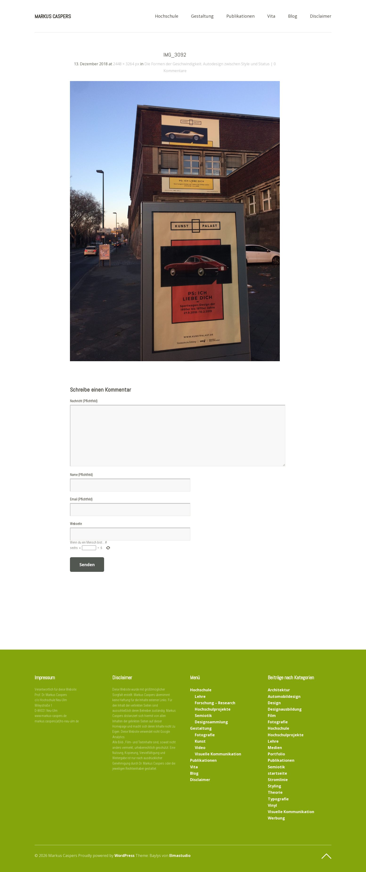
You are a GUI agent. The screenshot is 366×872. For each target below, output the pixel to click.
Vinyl (272, 805)
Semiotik (203, 715)
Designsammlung (211, 722)
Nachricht (84, 401)
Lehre (200, 696)
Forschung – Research (215, 702)
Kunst (200, 741)
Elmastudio (180, 855)
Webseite (76, 524)
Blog (292, 16)
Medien (275, 747)
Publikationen (240, 16)
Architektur (279, 689)
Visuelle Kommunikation (218, 754)
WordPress (124, 855)
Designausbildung (285, 709)
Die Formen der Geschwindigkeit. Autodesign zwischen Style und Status (207, 63)
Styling (274, 786)
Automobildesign (284, 696)
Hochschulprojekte (213, 709)
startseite (277, 773)
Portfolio (276, 754)
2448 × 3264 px (126, 63)
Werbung (276, 818)
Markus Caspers (53, 16)
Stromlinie (278, 779)
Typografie (278, 799)
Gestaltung (202, 16)
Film (272, 715)
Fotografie (205, 734)
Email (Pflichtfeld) (81, 499)
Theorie (275, 792)
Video (200, 747)
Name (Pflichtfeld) (81, 475)
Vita (271, 16)
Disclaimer (320, 16)
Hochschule (166, 16)
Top (326, 856)
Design (274, 702)
